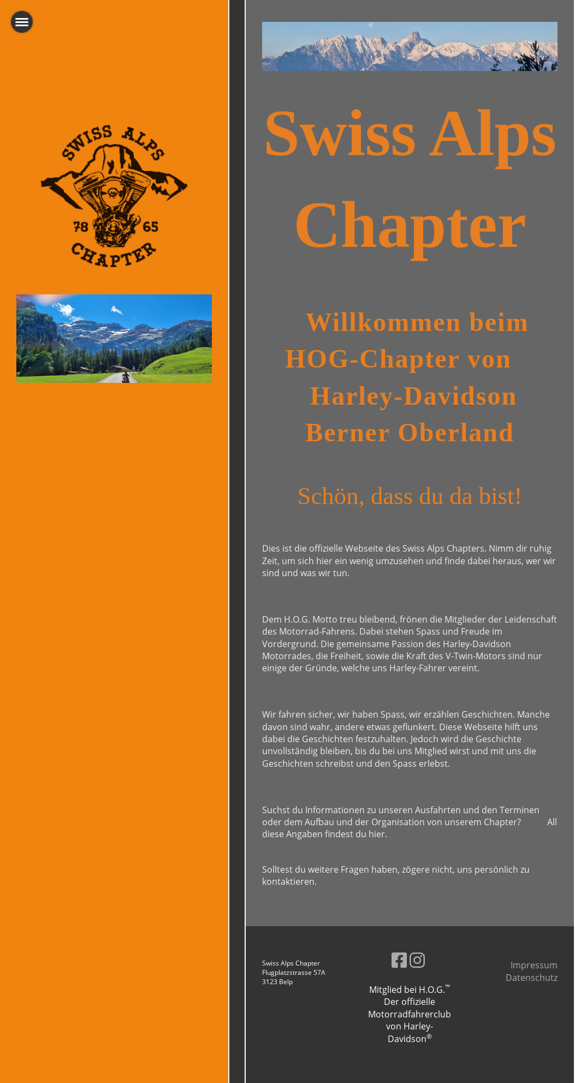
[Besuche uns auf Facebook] (399, 960)
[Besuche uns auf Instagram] (417, 960)
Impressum (534, 965)
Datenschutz (532, 978)
